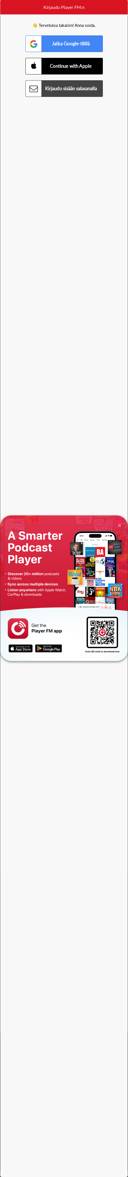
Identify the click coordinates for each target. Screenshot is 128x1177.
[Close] (119, 525)
